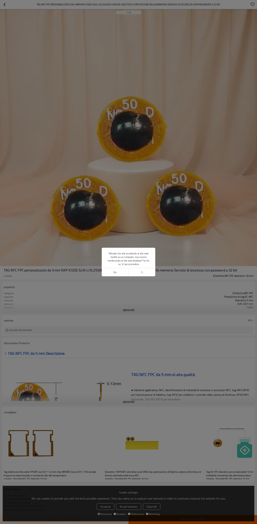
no (115, 272)
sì (142, 272)
